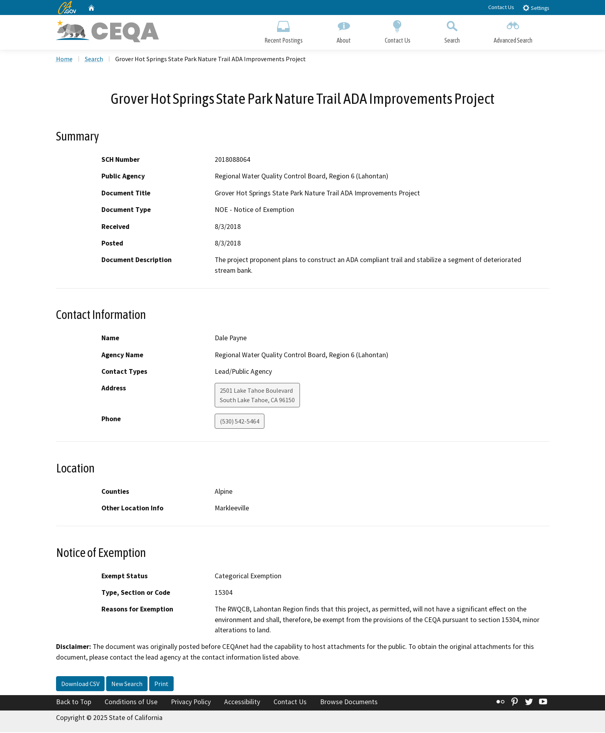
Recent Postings (283, 30)
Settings (536, 7)
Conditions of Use (131, 702)
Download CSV (80, 684)
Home (64, 60)
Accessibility (242, 702)
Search (452, 30)
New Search (126, 684)
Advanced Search (513, 30)
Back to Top (73, 702)
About (344, 30)
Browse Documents (349, 702)
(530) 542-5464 (239, 422)
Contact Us (501, 7)
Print (161, 684)
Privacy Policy (191, 702)
